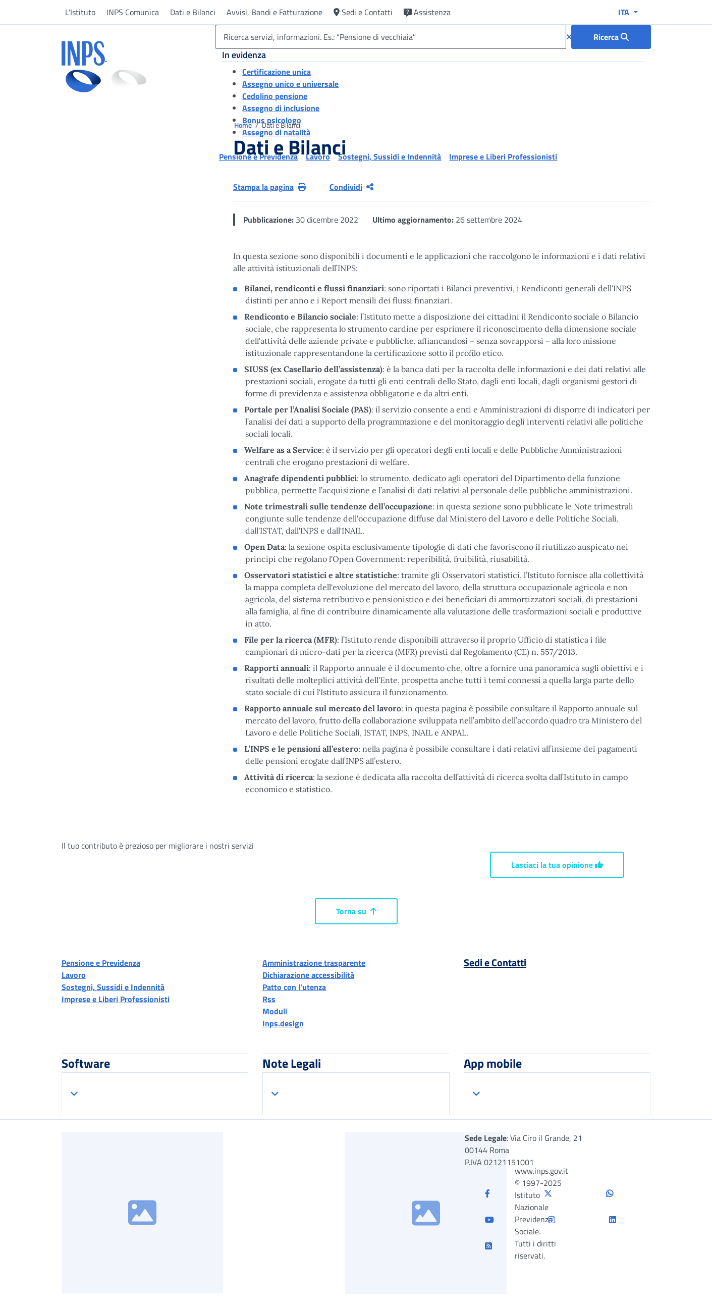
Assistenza (427, 12)
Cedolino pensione (274, 96)
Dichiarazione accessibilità (308, 975)
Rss (269, 999)
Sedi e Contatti (363, 12)
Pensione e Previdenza (101, 963)
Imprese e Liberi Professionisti (116, 999)
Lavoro (74, 975)
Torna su (356, 911)
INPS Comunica (132, 12)
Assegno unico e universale (290, 84)
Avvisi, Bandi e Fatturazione (274, 12)
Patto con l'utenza (294, 987)
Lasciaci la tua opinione (557, 865)
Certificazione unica (276, 72)
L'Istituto (80, 12)
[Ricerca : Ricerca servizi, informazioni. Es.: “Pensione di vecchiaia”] (611, 37)
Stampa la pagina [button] (269, 187)
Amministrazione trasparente (313, 963)
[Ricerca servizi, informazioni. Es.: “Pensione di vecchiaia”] (390, 37)
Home (243, 125)
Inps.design (283, 1023)
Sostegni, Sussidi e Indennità (113, 987)
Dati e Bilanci (192, 12)
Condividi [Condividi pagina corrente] (351, 187)
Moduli (274, 1011)
